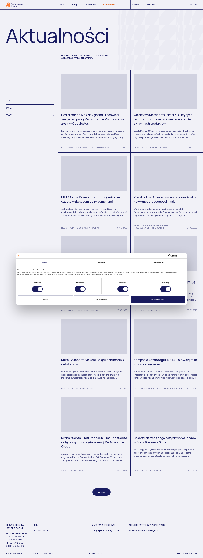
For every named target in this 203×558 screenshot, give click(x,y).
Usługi (74, 4)
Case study (90, 4)
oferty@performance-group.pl (105, 530)
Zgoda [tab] (44, 262)
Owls (187, 553)
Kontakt (151, 4)
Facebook (48, 553)
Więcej (101, 492)
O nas (60, 4)
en (196, 4)
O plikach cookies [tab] (158, 262)
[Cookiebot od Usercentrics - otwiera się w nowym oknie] (169, 255)
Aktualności (109, 4)
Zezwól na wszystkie (157, 299)
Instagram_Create (15, 553)
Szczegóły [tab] (101, 262)
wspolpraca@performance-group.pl (145, 530)
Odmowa (45, 299)
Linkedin (34, 553)
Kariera (135, 4)
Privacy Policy (96, 553)
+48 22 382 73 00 (41, 530)
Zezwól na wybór (101, 299)
